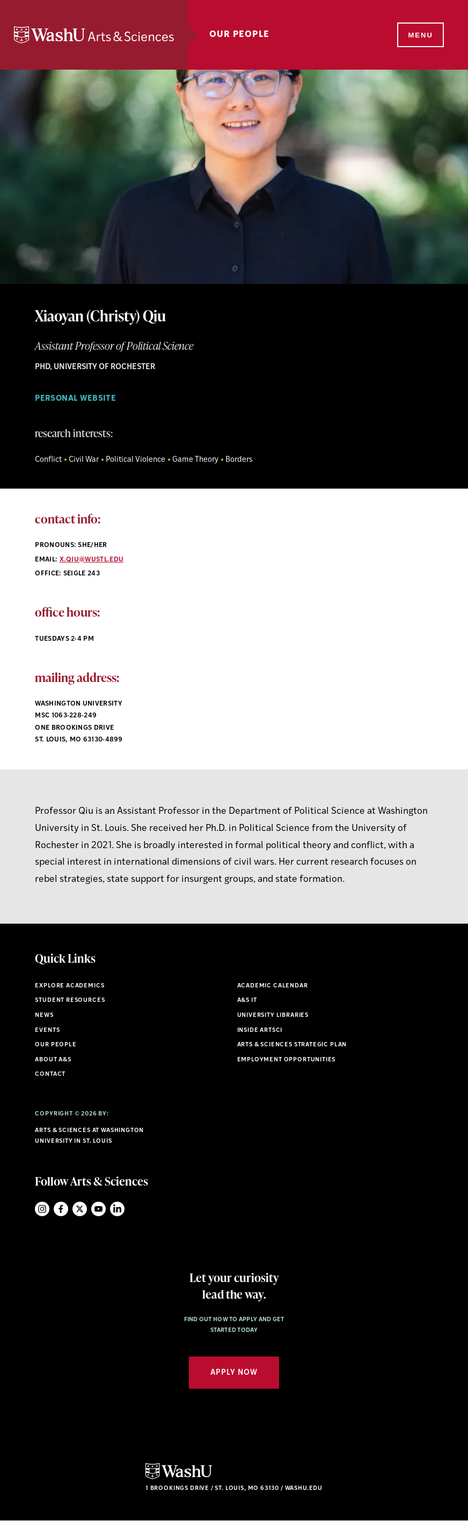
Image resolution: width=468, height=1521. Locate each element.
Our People (239, 35)
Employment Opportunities (286, 1060)
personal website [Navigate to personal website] (75, 399)
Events (47, 1030)
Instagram (42, 1209)
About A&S (53, 1060)
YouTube (98, 1209)
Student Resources (70, 1000)
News (44, 1015)
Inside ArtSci (260, 1030)
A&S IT (247, 1000)
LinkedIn (117, 1209)
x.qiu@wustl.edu (92, 560)
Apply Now (234, 1373)
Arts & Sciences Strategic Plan (292, 1045)
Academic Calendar (272, 986)
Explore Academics (69, 986)
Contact (50, 1074)
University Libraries (273, 1015)
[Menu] (420, 35)
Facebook (61, 1209)
